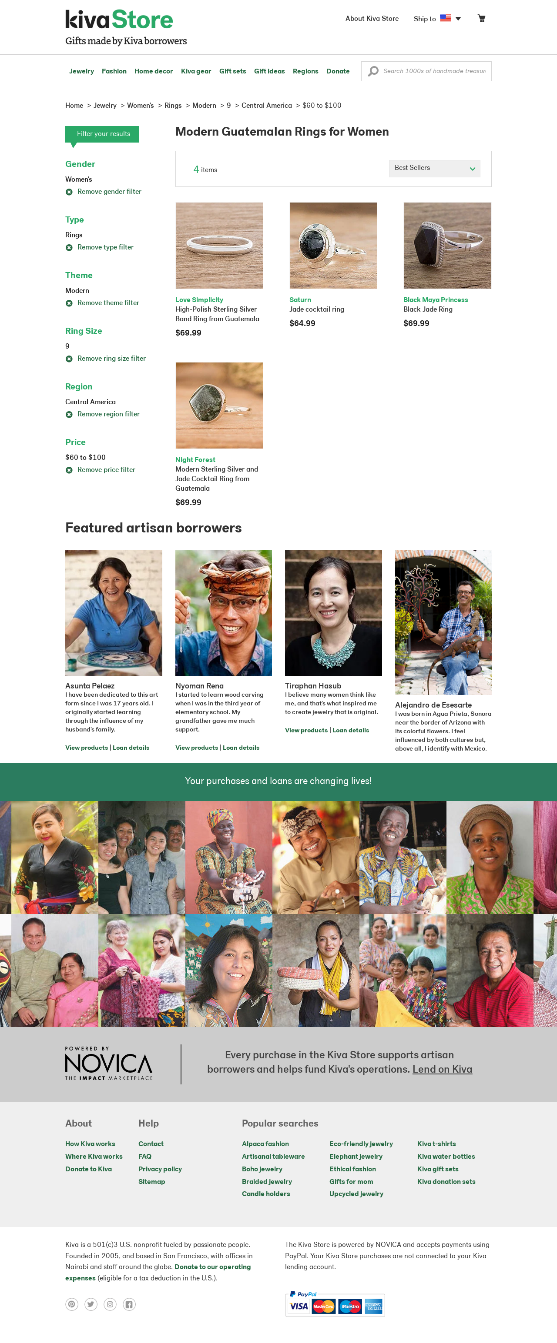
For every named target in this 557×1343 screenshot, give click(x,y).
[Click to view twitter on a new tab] (94, 1303)
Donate (338, 71)
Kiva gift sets (438, 1169)
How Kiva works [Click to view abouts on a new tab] (90, 1144)
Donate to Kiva (88, 1169)
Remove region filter (102, 414)
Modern (77, 291)
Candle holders (266, 1194)
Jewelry (81, 71)
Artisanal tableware (273, 1157)
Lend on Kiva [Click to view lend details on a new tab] (443, 1070)
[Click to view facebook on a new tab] (131, 1303)
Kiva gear (196, 71)
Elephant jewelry (356, 1157)
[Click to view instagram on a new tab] (113, 1303)
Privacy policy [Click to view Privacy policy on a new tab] (160, 1169)
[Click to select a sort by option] (434, 168)
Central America (90, 402)
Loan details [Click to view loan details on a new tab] (131, 748)
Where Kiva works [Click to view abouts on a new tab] (94, 1157)
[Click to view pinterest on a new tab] (74, 1303)
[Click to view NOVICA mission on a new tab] (108, 1064)
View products (86, 748)
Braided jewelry (267, 1182)
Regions (306, 71)
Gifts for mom (351, 1182)
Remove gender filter (103, 192)
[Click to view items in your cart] (481, 20)
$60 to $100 (85, 458)
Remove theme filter (102, 303)
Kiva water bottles (446, 1157)
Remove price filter (100, 470)
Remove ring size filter (105, 359)
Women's (78, 179)
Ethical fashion (352, 1169)
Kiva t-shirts (436, 1144)
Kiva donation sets (446, 1182)
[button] (373, 73)
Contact (151, 1144)
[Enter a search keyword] (426, 71)
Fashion (114, 71)
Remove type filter (99, 247)
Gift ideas (269, 71)
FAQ (144, 1157)
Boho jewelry (262, 1169)
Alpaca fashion (265, 1144)
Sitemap (151, 1182)
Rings (74, 235)
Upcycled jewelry (356, 1194)
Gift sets (232, 71)
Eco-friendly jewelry (361, 1144)
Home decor (153, 71)
